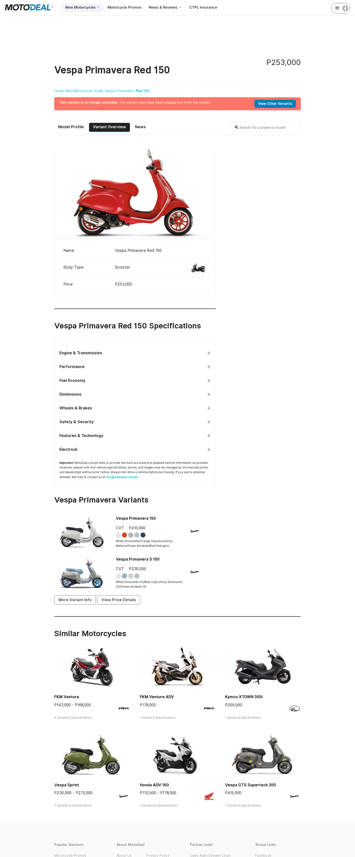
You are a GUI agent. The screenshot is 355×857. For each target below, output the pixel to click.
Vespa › (112, 91)
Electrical (68, 449)
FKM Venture (66, 697)
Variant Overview (109, 126)
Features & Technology (81, 435)
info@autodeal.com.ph (121, 477)
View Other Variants (275, 104)
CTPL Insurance (205, 7)
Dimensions (70, 394)
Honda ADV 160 (154, 784)
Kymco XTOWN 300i (244, 697)
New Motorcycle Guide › (86, 91)
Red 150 (142, 91)
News (140, 126)
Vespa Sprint (66, 784)
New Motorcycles (83, 7)
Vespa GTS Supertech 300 (250, 784)
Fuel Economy (72, 380)
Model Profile (71, 126)
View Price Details (118, 599)
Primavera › (127, 91)
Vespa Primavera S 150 (138, 559)
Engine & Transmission (80, 352)
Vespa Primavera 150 (136, 518)
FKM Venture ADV (157, 697)
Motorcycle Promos (125, 7)
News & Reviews (167, 7)
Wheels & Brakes (75, 407)
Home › (60, 91)
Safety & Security (76, 421)
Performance (72, 366)
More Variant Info (75, 599)
